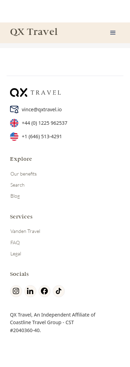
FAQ (15, 242)
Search (17, 185)
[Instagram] (17, 291)
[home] (32, 33)
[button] (113, 32)
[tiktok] (60, 291)
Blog (15, 196)
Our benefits (23, 174)
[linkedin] (31, 291)
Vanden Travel (25, 231)
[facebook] (45, 291)
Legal (15, 253)
